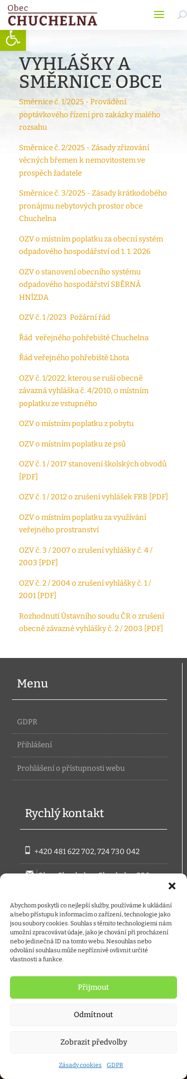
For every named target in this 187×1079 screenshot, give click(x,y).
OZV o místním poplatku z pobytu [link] (76, 423)
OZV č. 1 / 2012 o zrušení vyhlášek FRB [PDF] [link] (93, 496)
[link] (13, 38)
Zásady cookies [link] (80, 1065)
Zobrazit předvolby (93, 1042)
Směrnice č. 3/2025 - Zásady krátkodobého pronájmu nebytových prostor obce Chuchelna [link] (93, 206)
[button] (172, 886)
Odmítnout (93, 1014)
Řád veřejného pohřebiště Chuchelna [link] (84, 337)
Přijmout (93, 987)
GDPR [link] (115, 1065)
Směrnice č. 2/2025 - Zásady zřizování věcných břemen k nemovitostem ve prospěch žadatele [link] (84, 160)
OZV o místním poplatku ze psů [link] (72, 443)
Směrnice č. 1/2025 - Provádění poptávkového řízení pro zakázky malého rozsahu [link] (90, 114)
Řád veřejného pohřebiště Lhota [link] (75, 357)
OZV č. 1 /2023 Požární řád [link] (64, 317)
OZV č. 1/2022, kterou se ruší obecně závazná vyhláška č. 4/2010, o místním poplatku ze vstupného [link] (84, 391)
